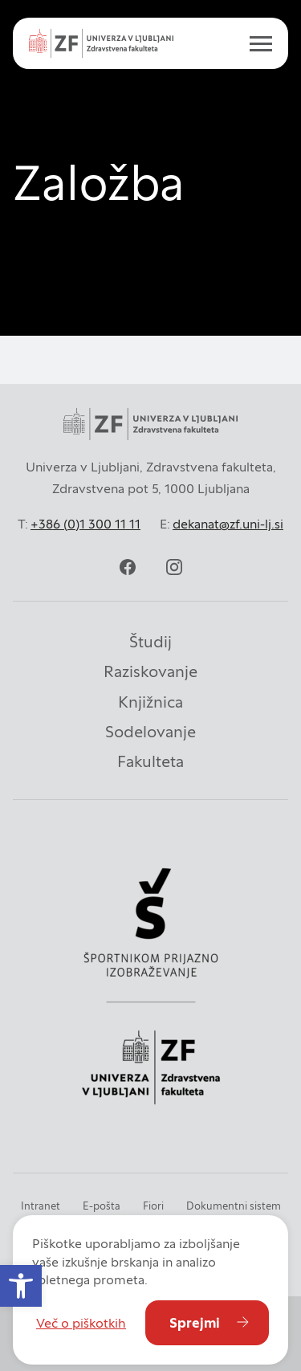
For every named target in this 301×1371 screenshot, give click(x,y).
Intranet (40, 1206)
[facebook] (128, 567)
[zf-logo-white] (101, 43)
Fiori (153, 1206)
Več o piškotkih (81, 1323)
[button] (21, 1286)
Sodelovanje (150, 731)
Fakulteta (150, 761)
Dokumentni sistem (233, 1206)
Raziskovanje (150, 671)
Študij (150, 641)
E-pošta (101, 1206)
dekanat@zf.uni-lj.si (228, 524)
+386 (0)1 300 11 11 (85, 524)
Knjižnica (150, 702)
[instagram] (174, 567)
